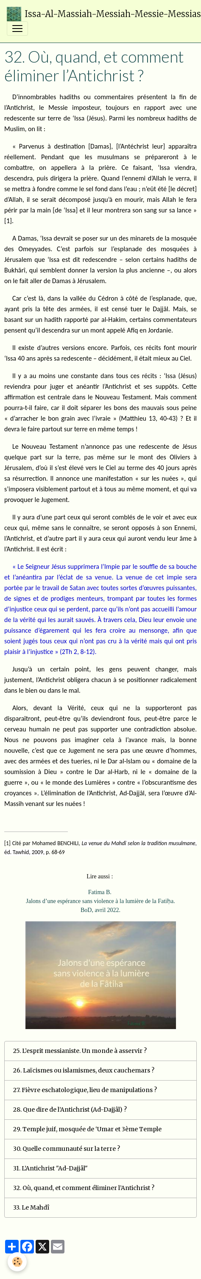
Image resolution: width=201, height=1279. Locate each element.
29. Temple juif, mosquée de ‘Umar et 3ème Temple (87, 1129)
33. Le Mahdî (31, 1207)
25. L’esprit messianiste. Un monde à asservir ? (80, 1051)
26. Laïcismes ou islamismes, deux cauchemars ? (83, 1070)
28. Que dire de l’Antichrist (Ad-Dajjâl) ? (70, 1109)
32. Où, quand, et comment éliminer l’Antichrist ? (83, 1188)
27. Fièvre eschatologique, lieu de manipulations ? (85, 1090)
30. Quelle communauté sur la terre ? (66, 1149)
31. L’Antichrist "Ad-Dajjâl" (50, 1168)
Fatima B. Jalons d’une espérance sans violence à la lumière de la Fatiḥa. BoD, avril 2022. (100, 901)
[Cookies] (17, 1261)
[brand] (97, 14)
